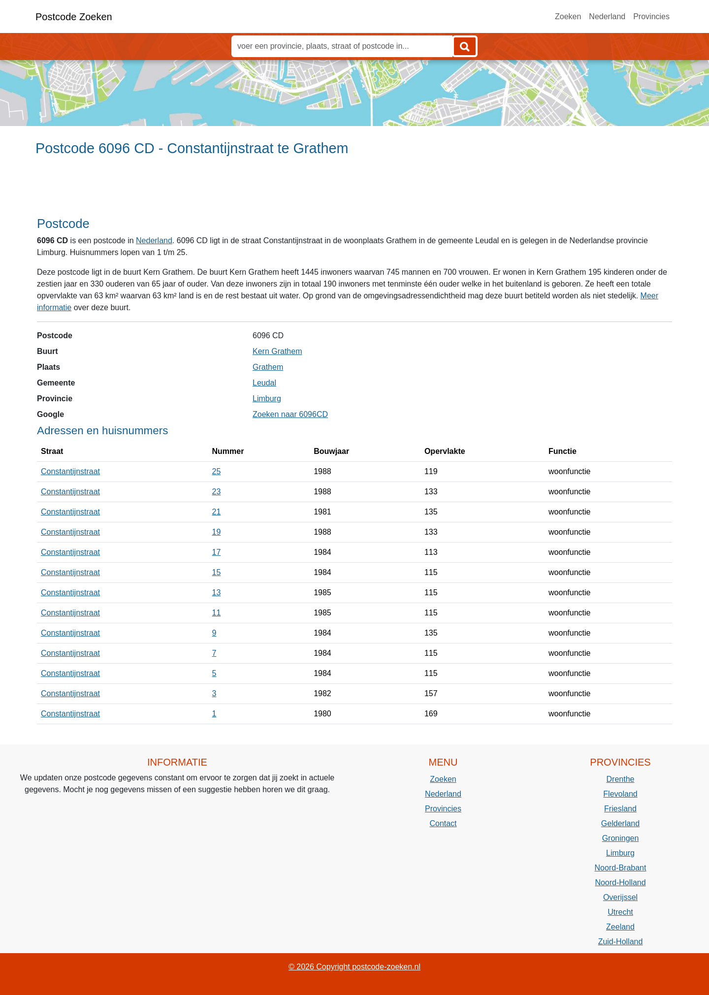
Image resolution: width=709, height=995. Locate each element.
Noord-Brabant (620, 868)
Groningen (620, 838)
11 (216, 613)
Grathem (268, 367)
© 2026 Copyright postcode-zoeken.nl (354, 967)
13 (216, 592)
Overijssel (620, 897)
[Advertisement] (354, 190)
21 (216, 512)
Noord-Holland (620, 882)
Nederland (607, 16)
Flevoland (620, 794)
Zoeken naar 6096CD (290, 414)
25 (216, 471)
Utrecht (620, 912)
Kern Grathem (277, 351)
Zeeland (620, 927)
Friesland (620, 808)
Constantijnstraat (70, 471)
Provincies (651, 16)
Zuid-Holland (620, 941)
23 (216, 491)
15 (216, 572)
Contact (442, 823)
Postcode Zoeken (73, 16)
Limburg (267, 398)
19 (216, 532)
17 (216, 552)
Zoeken (568, 16)
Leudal (264, 383)
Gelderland (620, 823)
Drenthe (621, 779)
